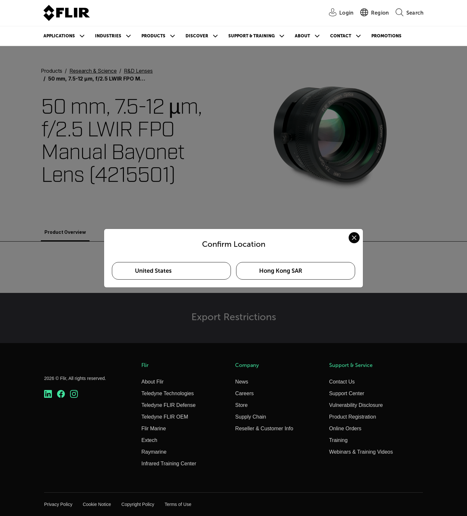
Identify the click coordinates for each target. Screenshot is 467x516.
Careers (244, 393)
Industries (108, 35)
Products (153, 35)
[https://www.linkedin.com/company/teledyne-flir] (48, 394)
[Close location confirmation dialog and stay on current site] (354, 237)
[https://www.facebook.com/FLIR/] (61, 394)
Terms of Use (177, 504)
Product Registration (352, 417)
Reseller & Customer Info (264, 428)
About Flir (152, 381)
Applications (59, 35)
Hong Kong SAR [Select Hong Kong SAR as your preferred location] (280, 271)
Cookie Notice (97, 504)
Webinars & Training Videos (361, 452)
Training (338, 440)
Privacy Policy (58, 504)
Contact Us (342, 381)
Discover (197, 35)
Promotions (386, 35)
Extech (149, 440)
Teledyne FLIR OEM (164, 417)
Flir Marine (153, 428)
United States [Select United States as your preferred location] (153, 271)
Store (241, 405)
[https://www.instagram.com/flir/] (74, 394)
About (302, 35)
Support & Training (251, 35)
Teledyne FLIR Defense (168, 405)
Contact (340, 35)
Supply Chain (250, 417)
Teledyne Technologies (167, 393)
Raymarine (153, 452)
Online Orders (345, 428)
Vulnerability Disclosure (356, 405)
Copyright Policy (137, 504)
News (241, 381)
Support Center (347, 393)
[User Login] (337, 13)
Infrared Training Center (168, 463)
